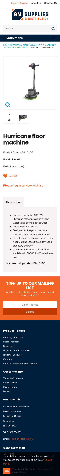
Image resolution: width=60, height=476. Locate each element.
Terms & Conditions (13, 378)
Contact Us (50, 3)
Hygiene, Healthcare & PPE (17, 350)
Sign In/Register (19, 3)
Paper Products (11, 341)
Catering (7, 359)
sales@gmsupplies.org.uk (21, 438)
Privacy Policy (10, 387)
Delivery (7, 391)
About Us (36, 3)
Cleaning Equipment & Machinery (39, 45)
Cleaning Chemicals (13, 337)
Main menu (30, 38)
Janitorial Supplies (12, 354)
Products (15, 45)
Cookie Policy (10, 382)
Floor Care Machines (16, 47)
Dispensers (9, 346)
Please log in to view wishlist (23, 185)
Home (5, 45)
